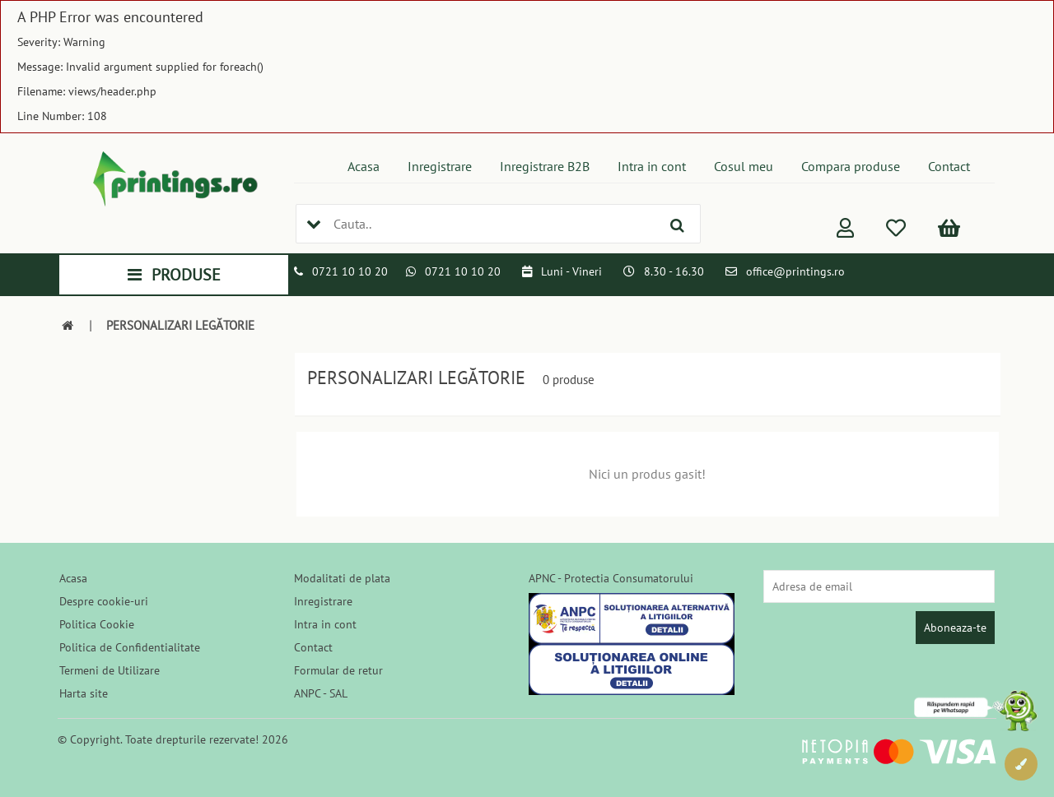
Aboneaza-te (955, 627)
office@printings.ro (795, 271)
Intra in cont (652, 166)
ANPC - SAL (320, 693)
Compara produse (850, 166)
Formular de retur (338, 670)
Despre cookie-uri (103, 601)
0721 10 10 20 (350, 271)
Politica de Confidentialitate (129, 647)
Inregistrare (440, 166)
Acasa (363, 166)
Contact (949, 166)
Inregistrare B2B (545, 166)
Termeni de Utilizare (109, 670)
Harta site (83, 693)
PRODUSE (174, 274)
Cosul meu (743, 166)
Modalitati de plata (342, 578)
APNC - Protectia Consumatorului (611, 578)
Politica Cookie (96, 624)
